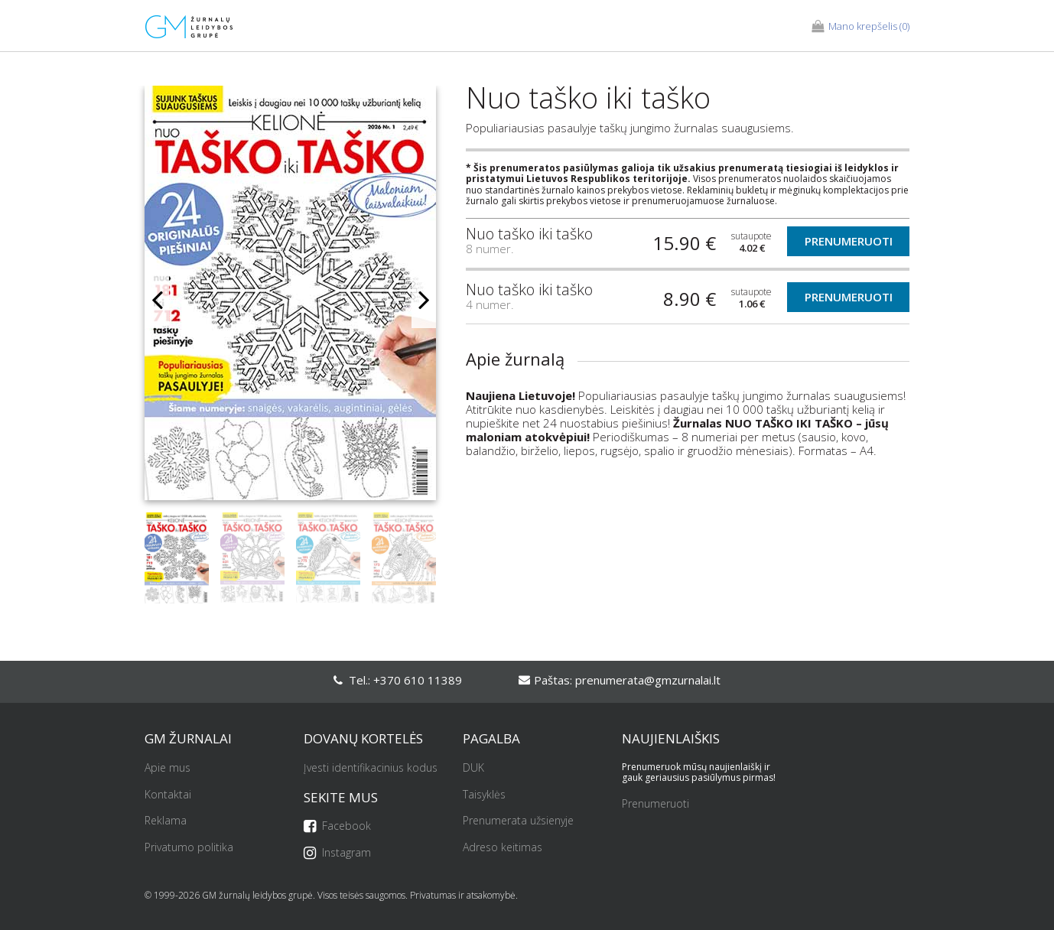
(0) (860, 27)
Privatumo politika (189, 847)
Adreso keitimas (502, 847)
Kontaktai (168, 795)
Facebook (337, 826)
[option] (290, 299)
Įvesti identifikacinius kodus (371, 768)
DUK (473, 768)
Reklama (166, 821)
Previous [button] (157, 299)
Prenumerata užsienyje (518, 821)
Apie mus (167, 768)
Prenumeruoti (849, 241)
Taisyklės (484, 795)
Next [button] (424, 299)
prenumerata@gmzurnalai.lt (648, 680)
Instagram (337, 853)
